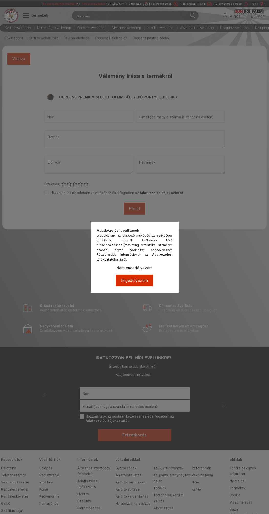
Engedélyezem (134, 280)
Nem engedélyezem (134, 268)
